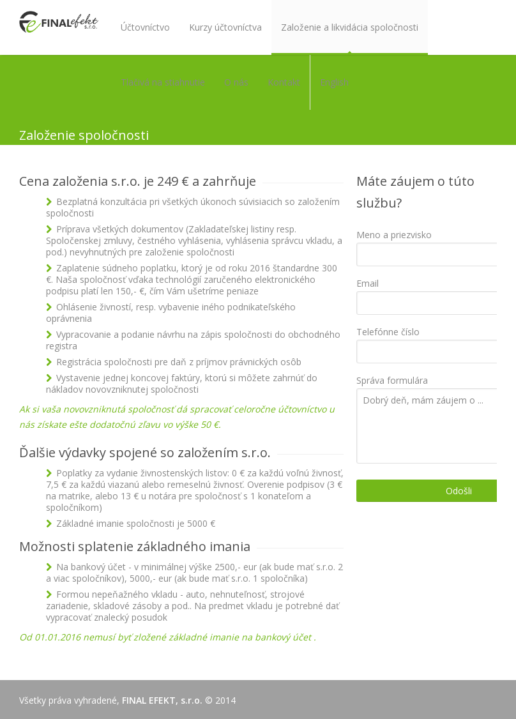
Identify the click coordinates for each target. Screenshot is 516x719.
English (334, 82)
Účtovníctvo (145, 27)
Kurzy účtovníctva (225, 27)
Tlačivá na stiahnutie (163, 82)
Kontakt (284, 82)
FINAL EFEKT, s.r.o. (162, 700)
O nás (236, 82)
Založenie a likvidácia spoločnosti (349, 27)
